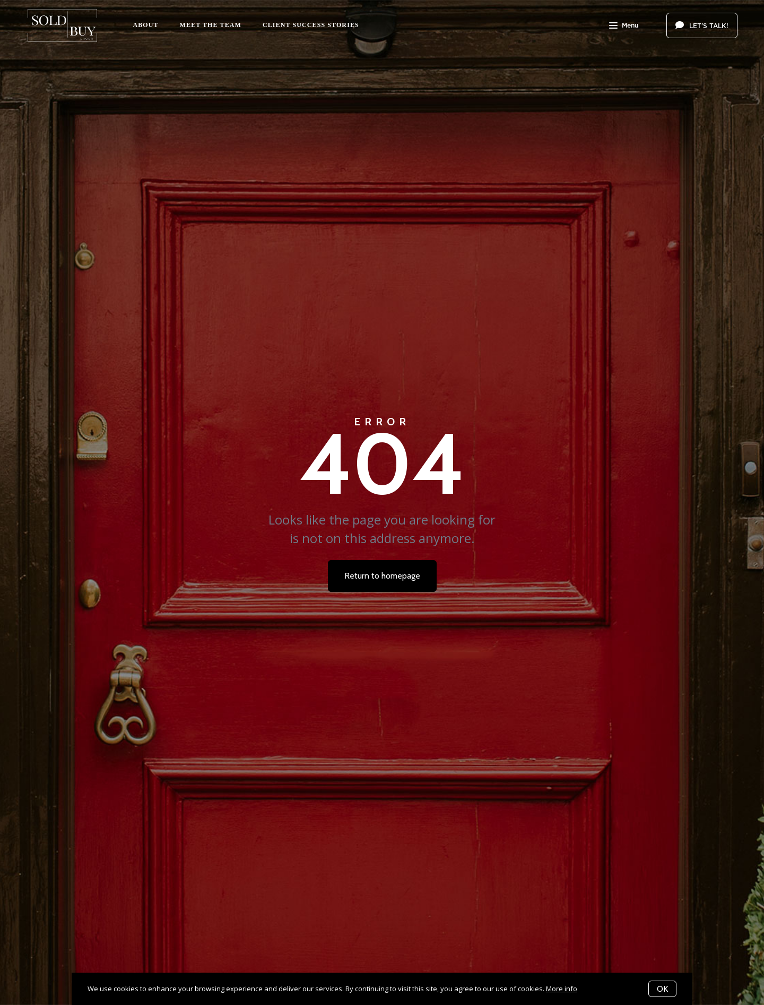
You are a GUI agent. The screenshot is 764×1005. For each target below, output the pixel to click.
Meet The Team (210, 25)
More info (561, 988)
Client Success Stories (311, 25)
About (145, 25)
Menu (624, 26)
